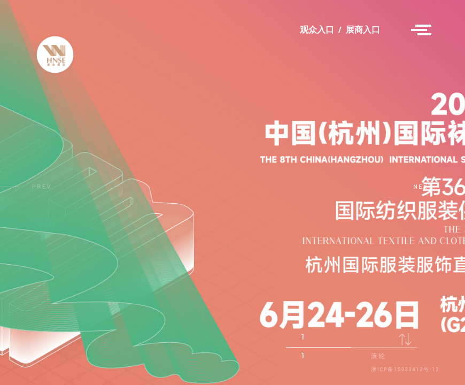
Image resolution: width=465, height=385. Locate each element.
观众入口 (317, 30)
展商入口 (363, 30)
